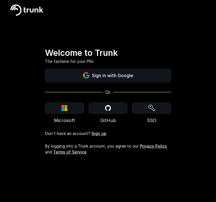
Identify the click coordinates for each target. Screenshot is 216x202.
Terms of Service (70, 152)
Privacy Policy (153, 146)
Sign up (98, 133)
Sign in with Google (108, 75)
